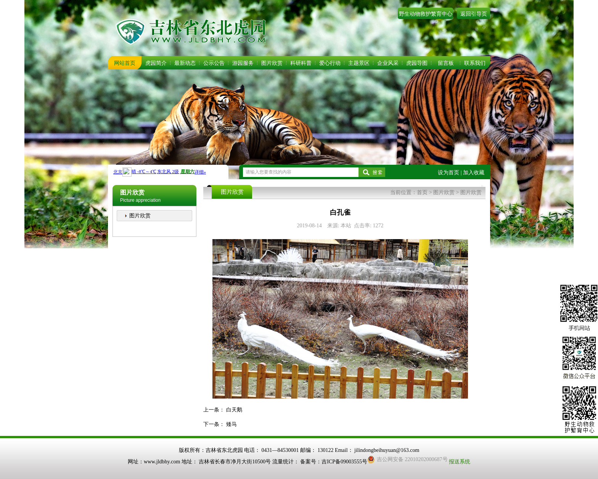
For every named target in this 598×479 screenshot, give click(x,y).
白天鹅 (234, 410)
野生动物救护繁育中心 (425, 14)
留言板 (446, 63)
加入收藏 (473, 172)
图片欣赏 (272, 63)
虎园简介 (156, 63)
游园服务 (243, 63)
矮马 (231, 424)
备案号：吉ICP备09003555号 (333, 462)
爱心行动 (330, 63)
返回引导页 (473, 14)
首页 (422, 192)
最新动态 (185, 63)
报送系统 (459, 462)
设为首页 (448, 172)
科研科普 (301, 63)
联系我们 (474, 63)
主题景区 (359, 63)
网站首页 (124, 63)
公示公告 (214, 63)
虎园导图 (417, 63)
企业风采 (388, 63)
